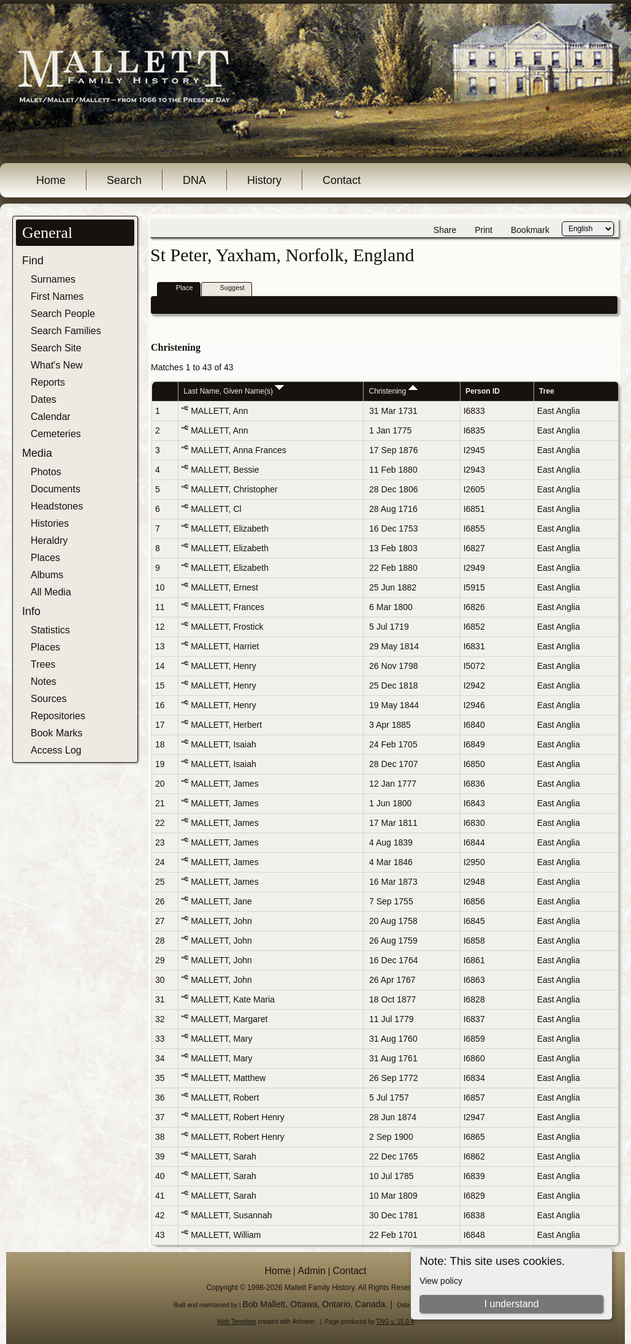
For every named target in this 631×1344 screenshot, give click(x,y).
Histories (50, 523)
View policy (440, 1281)
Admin (312, 1271)
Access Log (56, 750)
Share (445, 230)
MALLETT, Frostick (227, 627)
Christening (393, 391)
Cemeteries (56, 434)
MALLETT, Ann (219, 411)
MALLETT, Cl (216, 509)
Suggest (227, 288)
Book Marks (56, 733)
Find (33, 260)
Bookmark (530, 230)
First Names (57, 296)
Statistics (50, 630)
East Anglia (558, 411)
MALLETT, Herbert (226, 725)
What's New (57, 365)
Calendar (51, 416)
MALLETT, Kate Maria (233, 999)
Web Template (236, 1321)
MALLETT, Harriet (225, 646)
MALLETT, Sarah (223, 1156)
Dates (43, 399)
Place (179, 288)
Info (31, 611)
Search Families (66, 331)
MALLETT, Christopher (234, 489)
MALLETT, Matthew (228, 1078)
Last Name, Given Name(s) (234, 391)
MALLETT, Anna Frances (238, 450)
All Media (51, 592)
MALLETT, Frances (227, 607)
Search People (63, 313)
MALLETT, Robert (225, 1097)
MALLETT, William (226, 1235)
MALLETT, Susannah (231, 1215)
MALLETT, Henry (223, 666)
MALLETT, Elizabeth (230, 528)
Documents (55, 489)
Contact (342, 180)
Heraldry (49, 540)
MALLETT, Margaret (229, 1019)
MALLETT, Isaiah (223, 744)
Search (124, 180)
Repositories (58, 716)
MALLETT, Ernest (224, 587)
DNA (194, 180)
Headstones (57, 506)
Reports (48, 382)
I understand (511, 1304)
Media (37, 453)
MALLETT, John (221, 921)
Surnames (53, 279)
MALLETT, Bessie (225, 470)
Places (45, 557)
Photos (46, 472)
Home (51, 180)
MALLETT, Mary (221, 1039)
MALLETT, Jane (221, 901)
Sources (49, 698)
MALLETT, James (224, 783)
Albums (47, 575)
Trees (43, 664)
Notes (43, 681)
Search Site (56, 348)
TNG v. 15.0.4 (395, 1321)
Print (483, 230)
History (264, 180)
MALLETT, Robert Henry (238, 1117)
